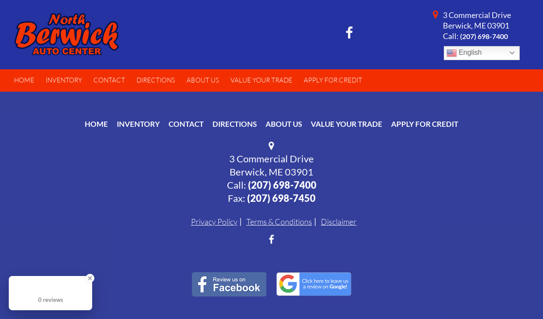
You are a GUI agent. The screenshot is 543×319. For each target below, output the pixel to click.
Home (96, 124)
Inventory (138, 124)
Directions (234, 124)
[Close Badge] (90, 278)
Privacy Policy (214, 221)
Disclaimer (338, 221)
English (464, 53)
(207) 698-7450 (281, 198)
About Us (284, 124)
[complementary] (516, 292)
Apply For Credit (424, 124)
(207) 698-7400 (484, 36)
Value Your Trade (346, 124)
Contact (186, 124)
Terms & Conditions (279, 221)
